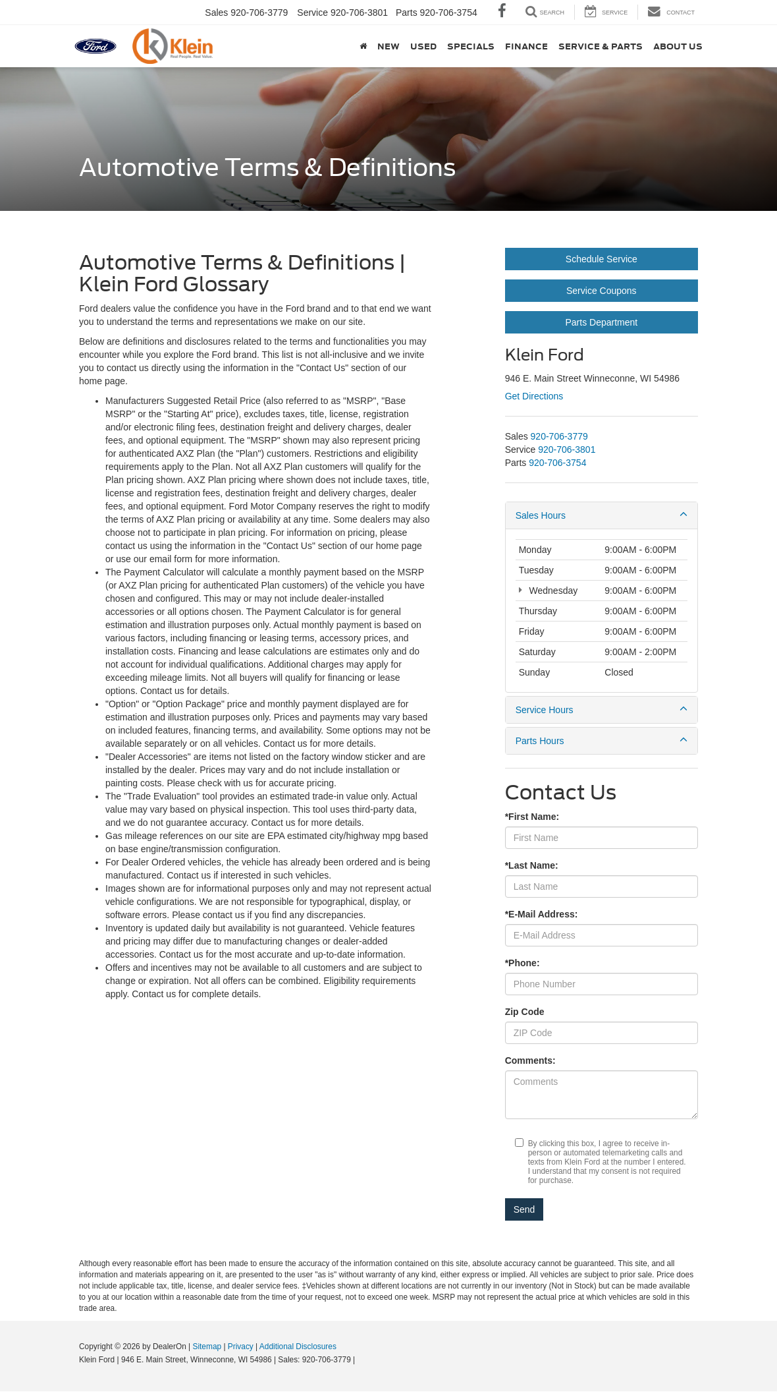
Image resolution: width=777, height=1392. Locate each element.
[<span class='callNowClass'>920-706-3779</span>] (559, 436)
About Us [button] (678, 46)
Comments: (530, 1060)
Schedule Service (601, 259)
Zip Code (525, 1011)
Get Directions (534, 396)
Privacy (241, 1346)
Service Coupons (601, 290)
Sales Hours (601, 515)
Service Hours (601, 709)
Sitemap (206, 1346)
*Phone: (522, 963)
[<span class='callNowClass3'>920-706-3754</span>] (557, 462)
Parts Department (601, 322)
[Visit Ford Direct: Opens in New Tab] (361, 1359)
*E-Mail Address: (541, 914)
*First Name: (532, 816)
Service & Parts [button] (600, 46)
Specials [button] (471, 46)
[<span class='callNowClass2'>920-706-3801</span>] (566, 449)
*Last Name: (531, 865)
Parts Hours (601, 740)
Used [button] (423, 46)
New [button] (388, 46)
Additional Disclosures (297, 1346)
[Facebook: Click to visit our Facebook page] (502, 12)
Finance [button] (526, 46)
